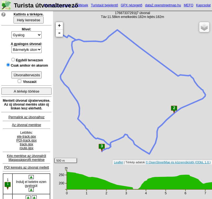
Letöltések (80, 5)
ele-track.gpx (26, 136)
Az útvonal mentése (26, 125)
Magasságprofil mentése (27, 160)
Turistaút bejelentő (104, 5)
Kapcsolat (203, 5)
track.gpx (26, 144)
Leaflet (118, 162)
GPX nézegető (131, 5)
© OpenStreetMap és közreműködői (170, 162)
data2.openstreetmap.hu (163, 5)
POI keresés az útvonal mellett (26, 167)
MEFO (189, 5)
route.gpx (26, 148)
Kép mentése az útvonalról (26, 156)
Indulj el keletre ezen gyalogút (31, 183)
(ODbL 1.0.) (203, 162)
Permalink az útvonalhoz (27, 117)
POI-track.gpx (26, 140)
